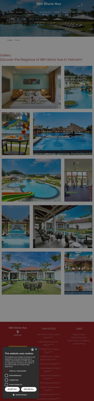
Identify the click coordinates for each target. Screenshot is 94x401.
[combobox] (32, 349)
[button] (21, 394)
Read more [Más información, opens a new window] (9, 367)
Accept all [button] (12, 389)
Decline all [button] (29, 389)
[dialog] (20, 373)
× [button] (36, 349)
